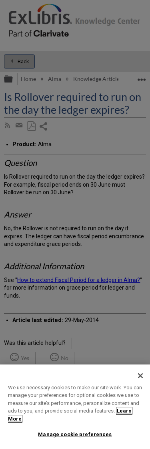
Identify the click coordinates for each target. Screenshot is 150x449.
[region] (75, 406)
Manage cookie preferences (75, 434)
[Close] (140, 376)
